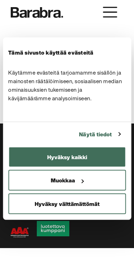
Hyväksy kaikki (67, 157)
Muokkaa (67, 180)
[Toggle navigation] (110, 12)
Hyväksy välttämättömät (67, 203)
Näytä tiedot (95, 134)
